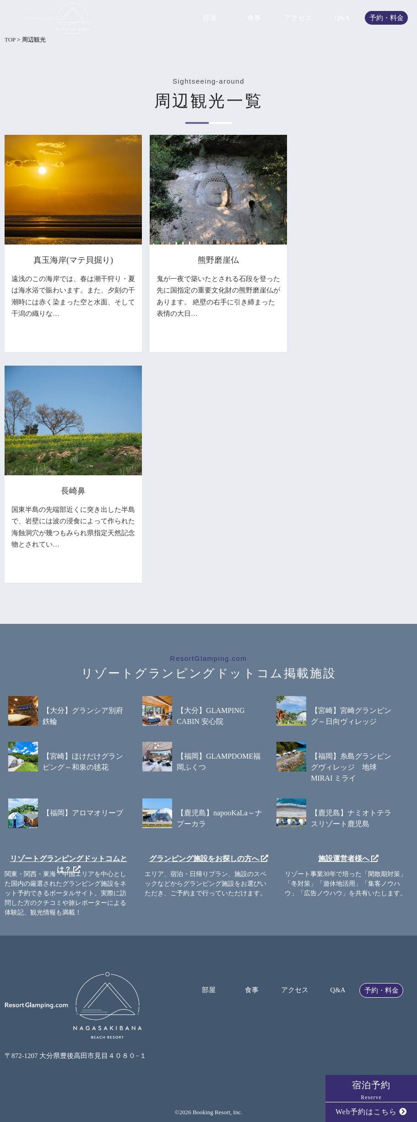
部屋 (210, 18)
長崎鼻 (73, 490)
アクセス (298, 18)
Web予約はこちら (371, 1112)
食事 (254, 18)
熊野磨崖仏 (218, 260)
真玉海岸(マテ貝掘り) (73, 260)
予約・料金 (386, 18)
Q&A (342, 18)
